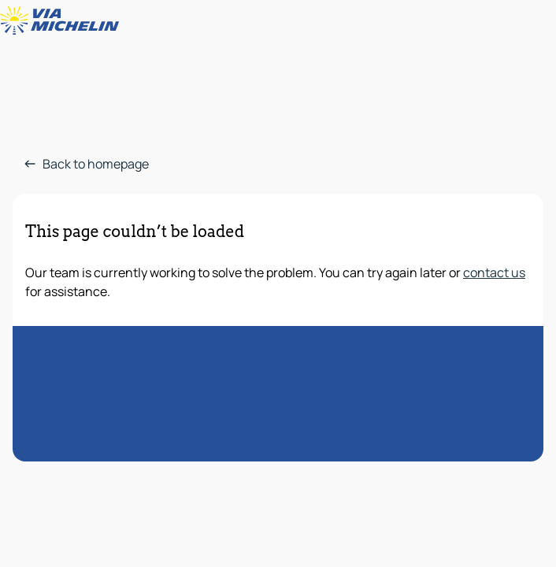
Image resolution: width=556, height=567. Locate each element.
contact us (494, 272)
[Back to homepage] (63, 20)
